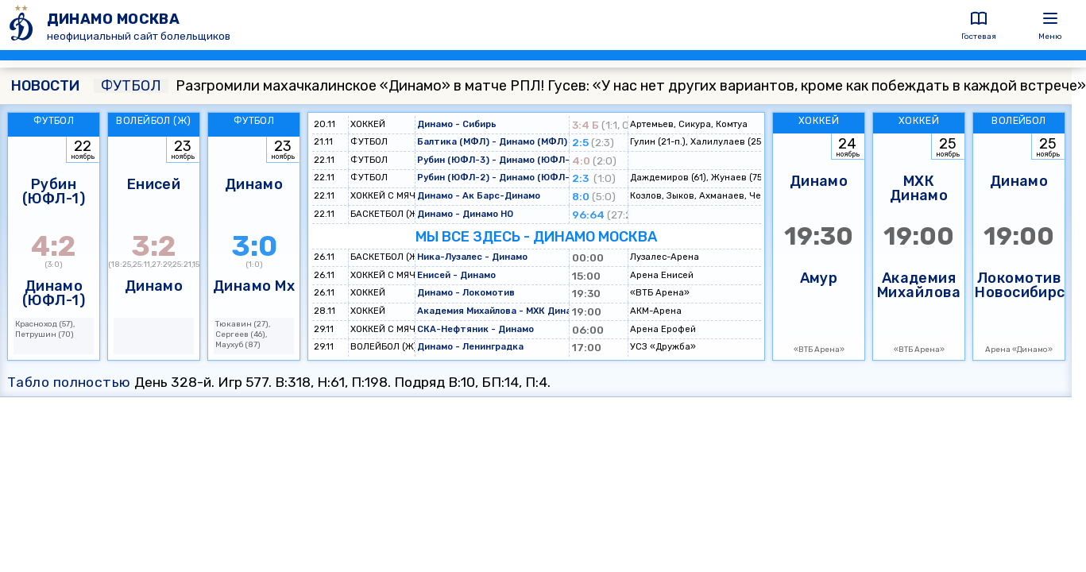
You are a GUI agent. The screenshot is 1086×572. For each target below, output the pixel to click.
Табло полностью (69, 382)
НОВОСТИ (45, 86)
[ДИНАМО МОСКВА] (23, 25)
